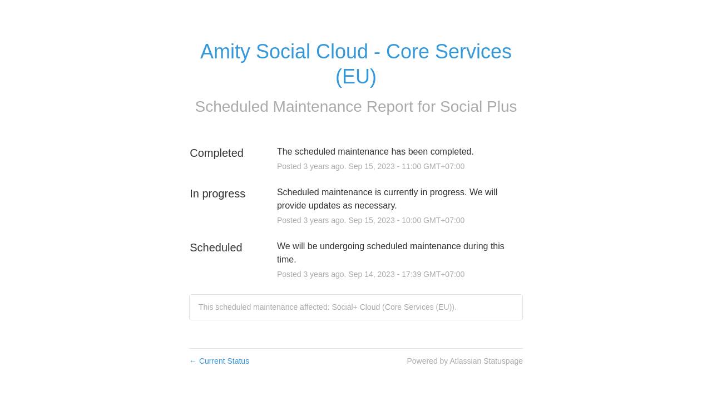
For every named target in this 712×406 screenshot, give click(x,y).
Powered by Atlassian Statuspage (465, 361)
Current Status (219, 361)
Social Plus (478, 106)
